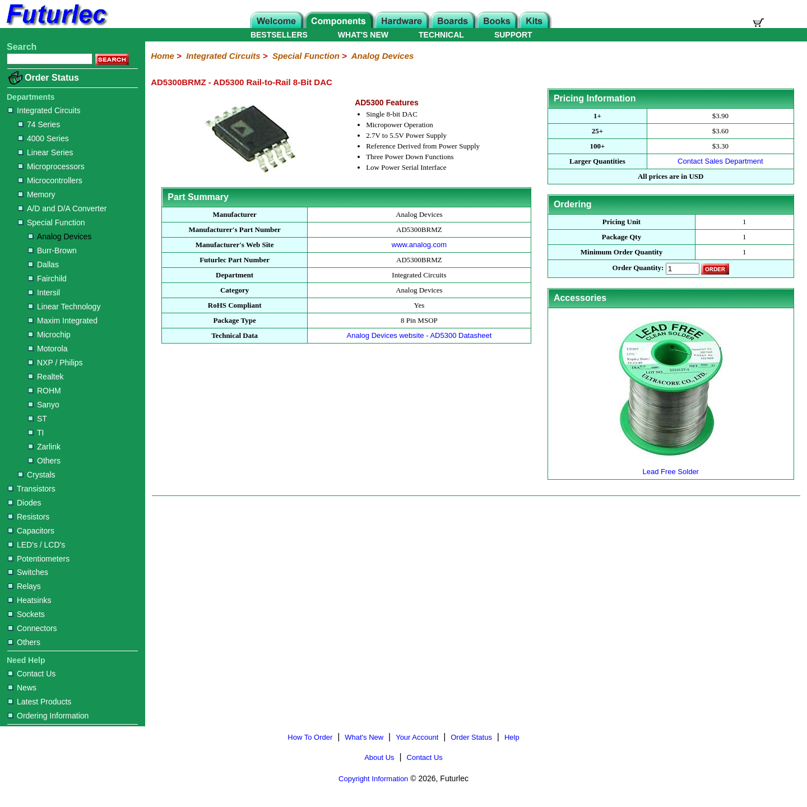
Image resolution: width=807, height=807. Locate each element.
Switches (28, 572)
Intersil (44, 292)
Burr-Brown (52, 250)
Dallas (43, 264)
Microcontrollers (50, 180)
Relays (24, 586)
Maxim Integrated (63, 320)
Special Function (51, 222)
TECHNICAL (441, 34)
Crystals (36, 474)
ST (37, 418)
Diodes (24, 502)
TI (36, 432)
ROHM (44, 390)
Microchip (49, 334)
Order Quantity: (638, 268)
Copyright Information (373, 778)
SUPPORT (513, 34)
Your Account (417, 737)
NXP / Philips (55, 362)
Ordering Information (48, 715)
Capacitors (31, 530)
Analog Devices (59, 236)
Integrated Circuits (44, 110)
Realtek (45, 376)
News (22, 687)
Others (44, 460)
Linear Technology (64, 306)
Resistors (28, 516)
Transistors (31, 488)
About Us (379, 757)
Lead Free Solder (671, 467)
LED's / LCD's (36, 544)
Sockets (26, 614)
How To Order (309, 737)
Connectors (32, 628)
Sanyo (43, 404)
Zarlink (44, 446)
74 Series (39, 124)
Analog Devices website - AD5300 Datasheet (419, 335)
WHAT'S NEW (363, 34)
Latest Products (39, 701)
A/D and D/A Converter (62, 208)
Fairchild (47, 278)
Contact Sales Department (720, 161)
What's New (364, 737)
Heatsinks (29, 600)
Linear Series (45, 152)
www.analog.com (419, 244)
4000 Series (43, 138)
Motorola (47, 348)
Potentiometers (38, 558)
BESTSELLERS (279, 34)
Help (512, 737)
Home (162, 56)
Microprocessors (51, 166)
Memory (36, 194)
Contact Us (31, 673)
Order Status (52, 77)
